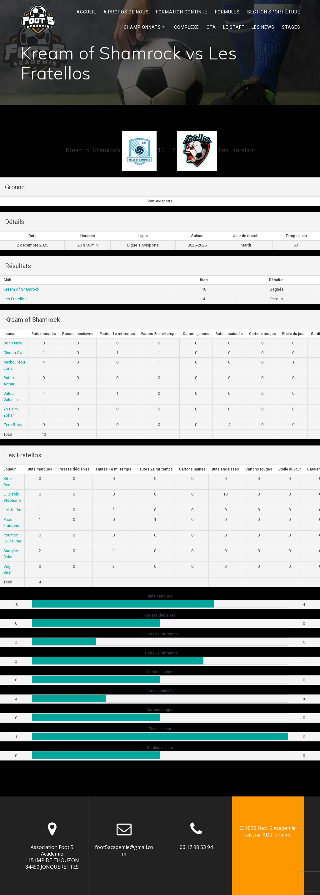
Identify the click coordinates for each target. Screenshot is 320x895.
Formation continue (182, 11)
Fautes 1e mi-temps (117, 334)
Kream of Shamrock (21, 289)
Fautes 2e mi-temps (159, 334)
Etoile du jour (293, 334)
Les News (263, 27)
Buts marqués (44, 334)
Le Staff (233, 27)
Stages (291, 27)
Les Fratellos (15, 299)
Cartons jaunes (196, 334)
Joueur (9, 334)
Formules (227, 11)
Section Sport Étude (273, 11)
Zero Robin (13, 424)
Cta (211, 27)
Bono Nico (12, 343)
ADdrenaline (277, 834)
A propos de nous (126, 11)
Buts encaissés (229, 334)
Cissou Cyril (13, 352)
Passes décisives (77, 334)
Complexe (186, 27)
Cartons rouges (262, 334)
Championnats (142, 27)
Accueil (86, 11)
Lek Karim (12, 509)
